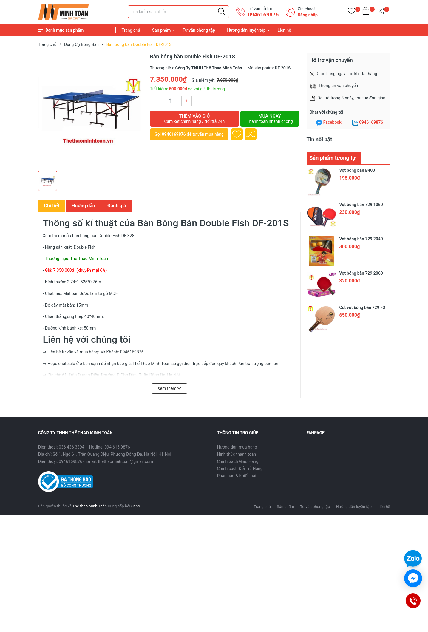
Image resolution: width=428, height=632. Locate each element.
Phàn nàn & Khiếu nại (236, 475)
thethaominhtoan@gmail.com (125, 461)
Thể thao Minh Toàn (89, 506)
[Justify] (221, 12)
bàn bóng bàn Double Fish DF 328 (103, 235)
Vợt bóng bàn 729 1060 (361, 204)
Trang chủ (131, 30)
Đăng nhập (308, 15)
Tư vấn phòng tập (199, 30)
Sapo (135, 506)
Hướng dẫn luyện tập (246, 30)
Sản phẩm (161, 30)
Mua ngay (270, 118)
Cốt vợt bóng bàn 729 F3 (362, 307)
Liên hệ (284, 30)
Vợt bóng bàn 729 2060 (361, 273)
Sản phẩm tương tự (333, 158)
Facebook (332, 122)
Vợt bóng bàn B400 (357, 170)
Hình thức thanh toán (236, 454)
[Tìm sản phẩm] (178, 12)
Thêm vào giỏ (194, 118)
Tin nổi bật (319, 139)
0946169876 (263, 14)
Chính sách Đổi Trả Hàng (240, 468)
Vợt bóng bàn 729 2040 (361, 239)
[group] (91, 110)
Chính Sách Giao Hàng (238, 461)
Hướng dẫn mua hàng (237, 447)
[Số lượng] (170, 101)
